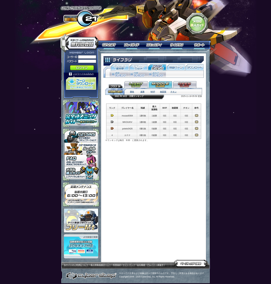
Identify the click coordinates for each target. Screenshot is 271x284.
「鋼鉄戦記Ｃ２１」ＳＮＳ (81, 136)
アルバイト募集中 (155, 265)
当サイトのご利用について (76, 265)
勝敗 (132, 92)
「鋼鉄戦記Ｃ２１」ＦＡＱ (81, 161)
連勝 (142, 92)
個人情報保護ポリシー (100, 265)
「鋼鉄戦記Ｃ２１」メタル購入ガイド (197, 24)
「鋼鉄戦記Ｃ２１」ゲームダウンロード (81, 83)
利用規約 (117, 265)
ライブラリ (178, 45)
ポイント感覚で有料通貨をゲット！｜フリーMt (81, 220)
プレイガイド (132, 45)
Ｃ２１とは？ (111, 45)
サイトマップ (129, 265)
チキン (173, 92)
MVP (153, 92)
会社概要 (141, 265)
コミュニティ (155, 45)
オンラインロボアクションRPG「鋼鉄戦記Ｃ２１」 (81, 17)
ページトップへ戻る (190, 262)
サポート (200, 45)
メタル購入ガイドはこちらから (81, 174)
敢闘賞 (163, 92)
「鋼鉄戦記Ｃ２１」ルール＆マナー (81, 149)
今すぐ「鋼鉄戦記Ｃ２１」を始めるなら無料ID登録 (80, 41)
